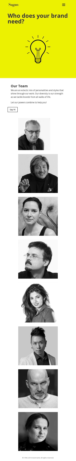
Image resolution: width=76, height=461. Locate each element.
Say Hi (12, 109)
